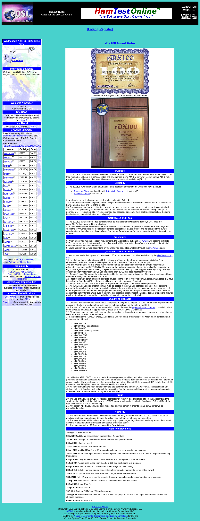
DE (188, 6)
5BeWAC (8, 157)
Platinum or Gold (81, 193)
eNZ (6, 218)
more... (34, 127)
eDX (6, 186)
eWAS (7, 250)
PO (183, 17)
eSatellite (8, 234)
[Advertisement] (22, 88)
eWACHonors (10, 246)
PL (193, 14)
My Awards (143, 241)
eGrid (6, 206)
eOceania (8, 222)
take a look (18, 288)
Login (92, 29)
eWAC (7, 242)
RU (188, 17)
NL (188, 14)
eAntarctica (9, 170)
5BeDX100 (9, 153)
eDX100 (7, 189)
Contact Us (17, 60)
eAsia (6, 173)
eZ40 (6, 254)
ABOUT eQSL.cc (100, 506)
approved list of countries (143, 307)
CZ (183, 6)
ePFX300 (8, 226)
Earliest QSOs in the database (22, 274)
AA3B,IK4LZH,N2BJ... (26, 259)
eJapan (7, 210)
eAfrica (7, 165)
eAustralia (8, 178)
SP (194, 17)
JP (183, 14)
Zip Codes (7, 302)
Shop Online (10, 297)
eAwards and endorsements (16, 136)
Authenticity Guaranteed (20, 262)
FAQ (14, 58)
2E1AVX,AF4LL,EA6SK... (21, 272)
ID (189, 9)
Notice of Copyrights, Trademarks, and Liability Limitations (101, 516)
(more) (24, 120)
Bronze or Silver (81, 191)
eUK (6, 238)
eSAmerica (9, 230)
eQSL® (69, 511)
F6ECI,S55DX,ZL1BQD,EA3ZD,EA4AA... (22, 146)
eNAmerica (9, 214)
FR (184, 9)
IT (194, 9)
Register (105, 29)
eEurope (8, 197)
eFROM (7, 202)
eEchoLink (8, 194)
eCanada (8, 181)
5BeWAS (8, 162)
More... (29, 299)
